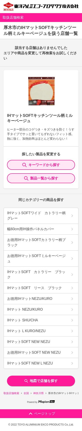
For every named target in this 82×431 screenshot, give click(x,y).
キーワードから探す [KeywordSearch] (41, 165)
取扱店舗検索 (11, 393)
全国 (26, 393)
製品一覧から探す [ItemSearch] (41, 178)
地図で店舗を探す (41, 381)
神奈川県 (38, 393)
